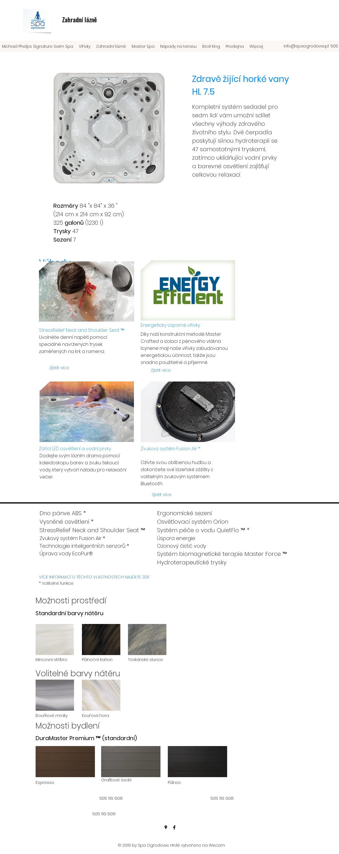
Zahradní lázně (79, 19)
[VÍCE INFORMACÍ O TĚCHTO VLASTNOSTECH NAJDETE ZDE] (94, 577)
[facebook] (174, 827)
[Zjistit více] (59, 367)
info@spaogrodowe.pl (306, 46)
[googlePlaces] (166, 827)
